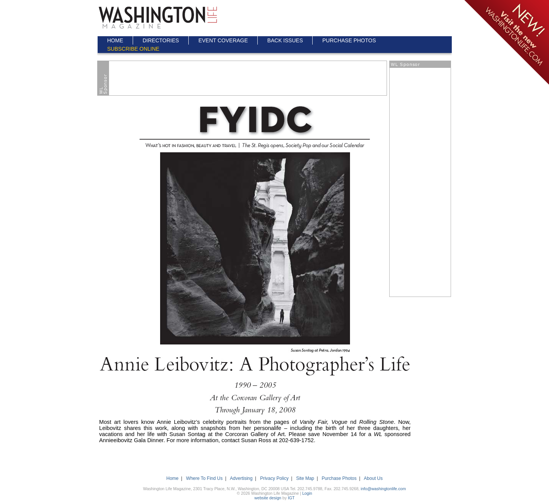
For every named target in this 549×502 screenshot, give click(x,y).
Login (307, 493)
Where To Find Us (204, 478)
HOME (115, 40)
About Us (373, 478)
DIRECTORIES (161, 40)
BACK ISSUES (285, 40)
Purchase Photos (339, 478)
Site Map (305, 478)
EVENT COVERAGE (223, 40)
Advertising (241, 478)
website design (267, 498)
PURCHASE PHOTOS (349, 40)
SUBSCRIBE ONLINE (133, 49)
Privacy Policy (274, 478)
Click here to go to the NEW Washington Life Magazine (506, 43)
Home (172, 478)
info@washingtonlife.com (383, 488)
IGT (291, 498)
